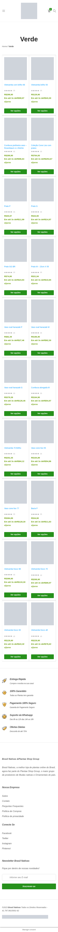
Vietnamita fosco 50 (12, 630)
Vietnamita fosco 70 (39, 569)
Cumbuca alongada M (40, 387)
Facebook (6, 833)
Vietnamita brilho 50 (39, 85)
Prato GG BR (9, 266)
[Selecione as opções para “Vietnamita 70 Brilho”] (15, 474)
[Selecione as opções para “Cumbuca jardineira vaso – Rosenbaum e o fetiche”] (15, 171)
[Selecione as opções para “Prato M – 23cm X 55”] (42, 292)
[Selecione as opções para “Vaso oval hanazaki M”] (42, 353)
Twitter (5, 838)
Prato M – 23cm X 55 (40, 266)
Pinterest (6, 848)
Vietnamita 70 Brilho (12, 448)
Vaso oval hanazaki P (13, 327)
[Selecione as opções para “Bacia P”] (42, 534)
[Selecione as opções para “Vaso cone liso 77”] (15, 534)
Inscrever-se (29, 886)
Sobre (5, 796)
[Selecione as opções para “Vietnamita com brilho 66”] (15, 110)
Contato (6, 801)
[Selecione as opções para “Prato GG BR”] (15, 292)
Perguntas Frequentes (12, 806)
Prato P (7, 206)
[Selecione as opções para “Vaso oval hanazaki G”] (15, 413)
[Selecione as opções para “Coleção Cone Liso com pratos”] (42, 171)
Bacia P (34, 508)
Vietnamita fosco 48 (39, 630)
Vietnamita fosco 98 (12, 569)
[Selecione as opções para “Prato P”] (15, 232)
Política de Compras (11, 811)
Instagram (7, 843)
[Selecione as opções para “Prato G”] (42, 232)
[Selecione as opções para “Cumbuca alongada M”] (42, 413)
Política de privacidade (13, 816)
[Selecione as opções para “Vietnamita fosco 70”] (42, 595)
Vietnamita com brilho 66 (14, 85)
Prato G (34, 206)
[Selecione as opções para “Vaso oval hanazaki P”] (15, 353)
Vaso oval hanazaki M (40, 327)
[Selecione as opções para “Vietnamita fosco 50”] (15, 656)
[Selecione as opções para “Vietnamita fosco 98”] (15, 594)
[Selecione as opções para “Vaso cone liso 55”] (42, 474)
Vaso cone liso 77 (11, 508)
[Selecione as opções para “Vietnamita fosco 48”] (42, 656)
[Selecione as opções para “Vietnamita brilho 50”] (42, 110)
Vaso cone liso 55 (38, 448)
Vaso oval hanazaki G (13, 387)
